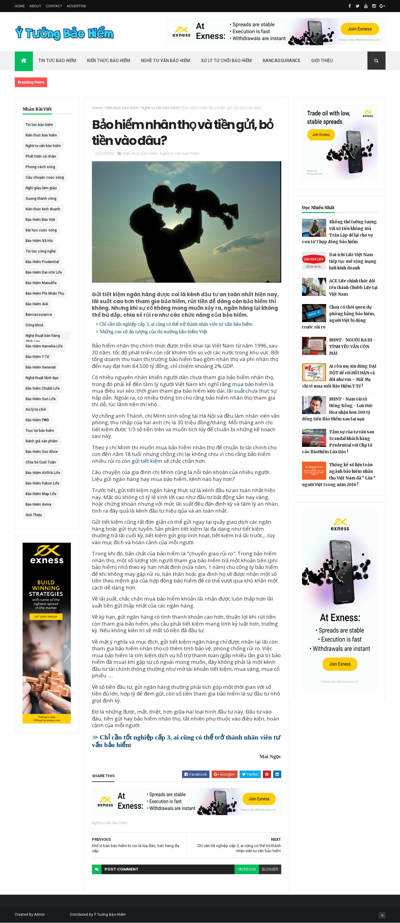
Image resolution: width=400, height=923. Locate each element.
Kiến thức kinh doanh (43, 209)
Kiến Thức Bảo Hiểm (108, 60)
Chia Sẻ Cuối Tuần (41, 462)
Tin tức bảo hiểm (39, 125)
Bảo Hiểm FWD (37, 420)
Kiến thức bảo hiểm (41, 135)
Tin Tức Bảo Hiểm (57, 60)
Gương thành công (41, 198)
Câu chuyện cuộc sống (45, 177)
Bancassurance (282, 60)
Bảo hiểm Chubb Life (43, 388)
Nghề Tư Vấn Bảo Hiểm (165, 60)
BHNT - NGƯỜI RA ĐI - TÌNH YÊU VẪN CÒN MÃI (352, 346)
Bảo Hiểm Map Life (41, 494)
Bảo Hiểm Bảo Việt (40, 220)
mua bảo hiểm (250, 384)
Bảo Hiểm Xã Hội (39, 241)
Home (20, 6)
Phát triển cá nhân (41, 156)
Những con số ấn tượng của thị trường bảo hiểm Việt (153, 331)
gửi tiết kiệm (147, 460)
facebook (247, 869)
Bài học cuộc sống (41, 230)
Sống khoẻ (34, 325)
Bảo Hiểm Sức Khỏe (42, 452)
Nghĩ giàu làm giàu (41, 188)
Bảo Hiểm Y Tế (37, 357)
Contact (54, 6)
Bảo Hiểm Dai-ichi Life (44, 272)
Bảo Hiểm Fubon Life (42, 483)
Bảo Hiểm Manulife (41, 283)
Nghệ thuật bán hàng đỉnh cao (43, 337)
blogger (270, 869)
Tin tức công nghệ (40, 251)
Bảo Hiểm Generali (41, 367)
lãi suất (235, 390)
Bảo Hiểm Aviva (38, 504)
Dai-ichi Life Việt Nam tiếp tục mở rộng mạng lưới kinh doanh (352, 261)
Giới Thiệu (322, 60)
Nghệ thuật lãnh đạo (42, 378)
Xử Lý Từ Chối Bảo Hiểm (226, 60)
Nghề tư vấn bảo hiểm (43, 146)
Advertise (77, 6)
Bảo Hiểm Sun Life (41, 399)
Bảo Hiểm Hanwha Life (44, 346)
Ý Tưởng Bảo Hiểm (110, 914)
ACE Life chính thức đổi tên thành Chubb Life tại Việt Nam (353, 287)
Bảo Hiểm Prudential (42, 262)
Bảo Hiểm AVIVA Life (43, 473)
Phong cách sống (40, 167)
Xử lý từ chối (36, 409)
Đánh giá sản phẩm (42, 441)
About (35, 6)
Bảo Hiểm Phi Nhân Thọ (45, 293)
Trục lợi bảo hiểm (40, 431)
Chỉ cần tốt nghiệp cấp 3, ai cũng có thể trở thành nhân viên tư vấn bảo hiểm (176, 324)
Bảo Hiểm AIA (37, 304)
